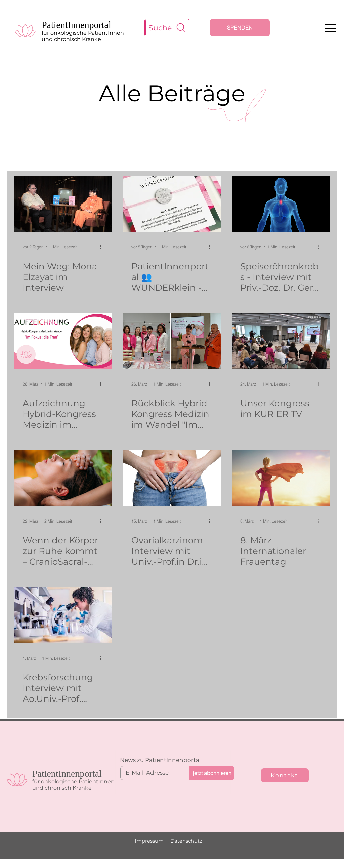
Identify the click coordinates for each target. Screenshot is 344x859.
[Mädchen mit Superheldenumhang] (281, 478)
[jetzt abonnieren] (211, 773)
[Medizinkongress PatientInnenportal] (281, 341)
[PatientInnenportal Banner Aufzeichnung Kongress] (63, 341)
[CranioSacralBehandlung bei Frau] (63, 478)
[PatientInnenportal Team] (172, 341)
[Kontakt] (285, 775)
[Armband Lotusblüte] (172, 204)
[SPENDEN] (240, 27)
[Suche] (166, 27)
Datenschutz (186, 841)
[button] (330, 28)
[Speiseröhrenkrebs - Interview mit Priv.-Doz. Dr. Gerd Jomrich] (281, 204)
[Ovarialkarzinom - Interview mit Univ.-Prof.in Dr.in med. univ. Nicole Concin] (172, 478)
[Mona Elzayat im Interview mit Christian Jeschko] (63, 204)
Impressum (149, 841)
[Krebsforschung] (63, 615)
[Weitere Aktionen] (103, 247)
